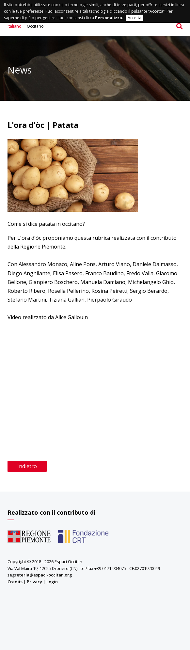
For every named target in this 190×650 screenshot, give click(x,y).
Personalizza (108, 17)
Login (52, 582)
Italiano (15, 26)
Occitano (35, 26)
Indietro (27, 466)
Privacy (34, 582)
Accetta (134, 17)
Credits (15, 582)
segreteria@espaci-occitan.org (40, 575)
